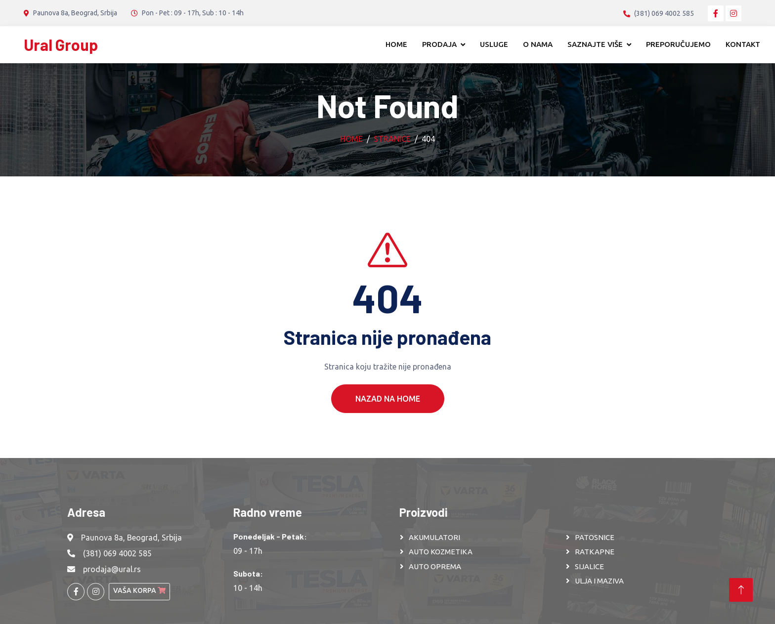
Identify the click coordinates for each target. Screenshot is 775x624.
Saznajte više (595, 44)
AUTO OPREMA (435, 566)
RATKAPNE (594, 551)
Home (396, 44)
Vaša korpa (139, 590)
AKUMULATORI (434, 537)
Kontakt (743, 44)
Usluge (494, 44)
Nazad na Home (387, 416)
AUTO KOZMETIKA (441, 551)
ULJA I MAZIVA (599, 581)
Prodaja (439, 44)
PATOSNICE (594, 537)
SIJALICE (589, 566)
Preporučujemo (678, 44)
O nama (538, 44)
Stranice (392, 138)
